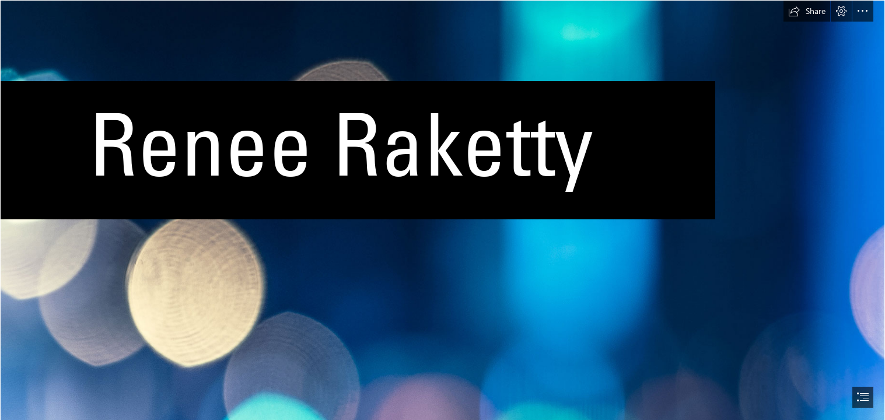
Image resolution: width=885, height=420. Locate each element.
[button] (806, 11)
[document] (442, 210)
